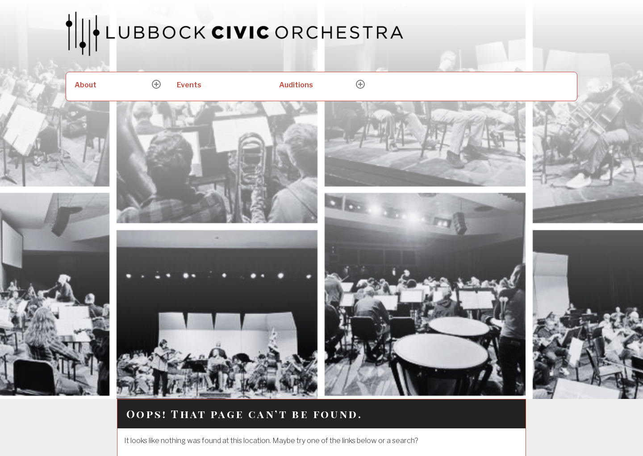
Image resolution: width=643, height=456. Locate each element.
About (85, 85)
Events (189, 85)
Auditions (296, 85)
